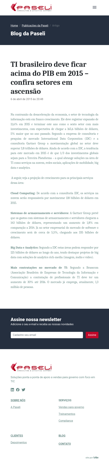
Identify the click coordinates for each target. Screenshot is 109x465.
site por (92, 457)
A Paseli (16, 407)
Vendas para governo (71, 407)
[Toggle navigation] (94, 7)
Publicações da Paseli (35, 25)
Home (14, 25)
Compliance (66, 420)
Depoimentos (19, 442)
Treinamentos (67, 414)
